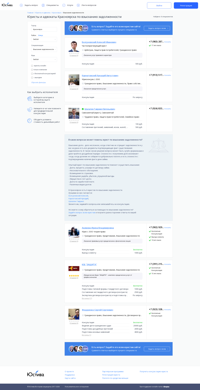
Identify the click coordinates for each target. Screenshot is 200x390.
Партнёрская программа (112, 371)
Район (33, 35)
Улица (40, 35)
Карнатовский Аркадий (78, 198)
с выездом (36, 77)
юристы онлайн (38, 66)
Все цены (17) (87, 298)
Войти (159, 5)
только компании (39, 70)
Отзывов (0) (74, 55)
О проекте (69, 371)
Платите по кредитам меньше (115, 378)
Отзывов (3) (74, 278)
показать (167, 42)
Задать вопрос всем (158, 28)
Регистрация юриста (111, 375)
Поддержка (70, 375)
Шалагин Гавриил (76, 201)
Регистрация (186, 5)
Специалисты (50, 5)
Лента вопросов (86, 5)
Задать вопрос (29, 5)
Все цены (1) (86, 335)
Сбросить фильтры (38, 82)
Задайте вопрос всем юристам (81, 212)
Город (33, 25)
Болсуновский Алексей (78, 195)
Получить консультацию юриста (154, 371)
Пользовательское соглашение (77, 387)
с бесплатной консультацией (43, 73)
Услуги (67, 5)
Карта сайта (70, 378)
